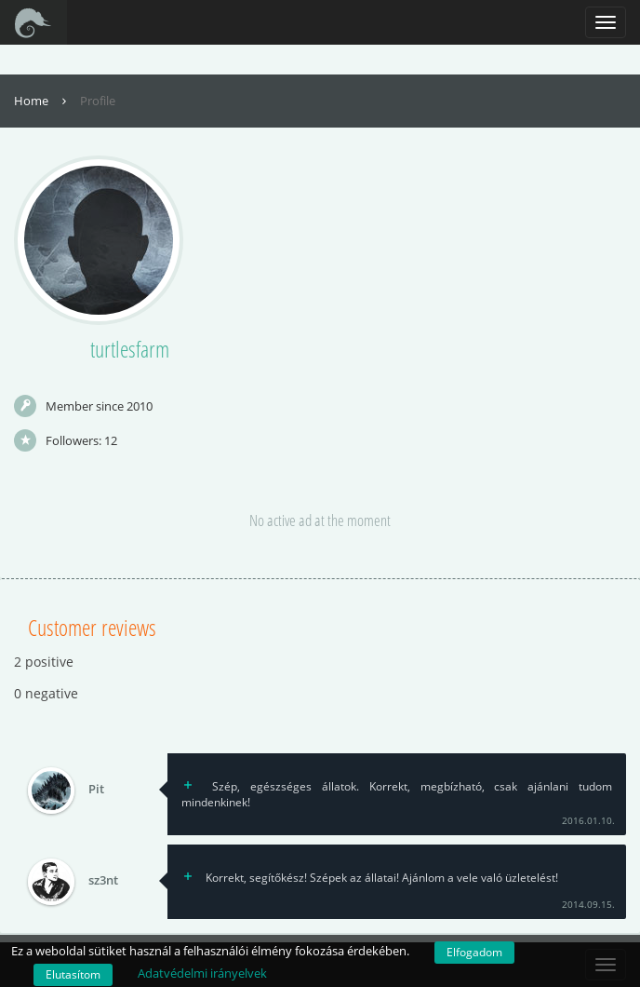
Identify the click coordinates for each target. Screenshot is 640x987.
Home (42, 100)
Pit (96, 789)
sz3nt (103, 880)
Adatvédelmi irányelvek (202, 973)
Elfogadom (474, 952)
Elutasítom (73, 974)
